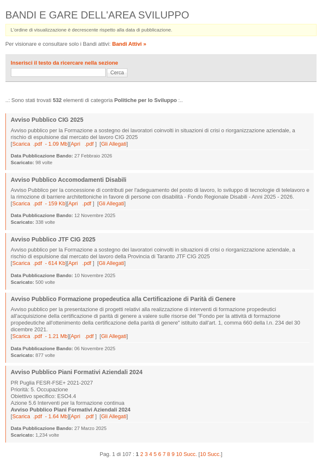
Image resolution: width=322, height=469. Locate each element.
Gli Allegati (113, 144)
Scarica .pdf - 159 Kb (38, 203)
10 (179, 454)
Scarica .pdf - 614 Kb (38, 263)
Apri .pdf (83, 144)
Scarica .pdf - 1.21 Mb (40, 336)
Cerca (117, 73)
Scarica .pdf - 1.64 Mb (40, 416)
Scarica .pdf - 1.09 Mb (40, 144)
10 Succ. (210, 454)
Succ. (190, 454)
